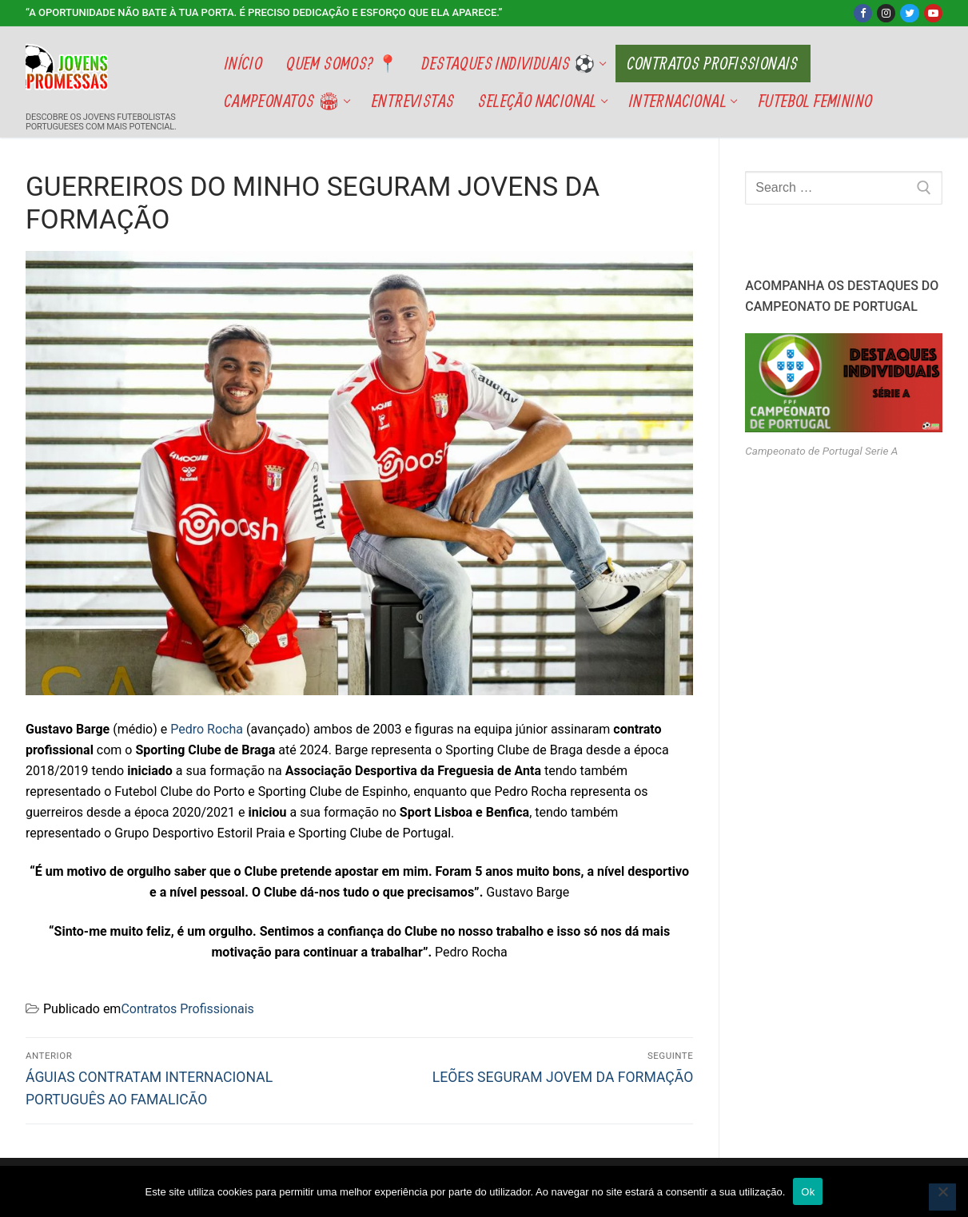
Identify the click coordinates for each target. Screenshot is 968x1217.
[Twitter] (909, 13)
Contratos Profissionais (187, 1008)
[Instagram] (886, 13)
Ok (808, 1192)
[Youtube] (933, 13)
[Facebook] (863, 13)
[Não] (942, 1197)
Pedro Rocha (206, 729)
